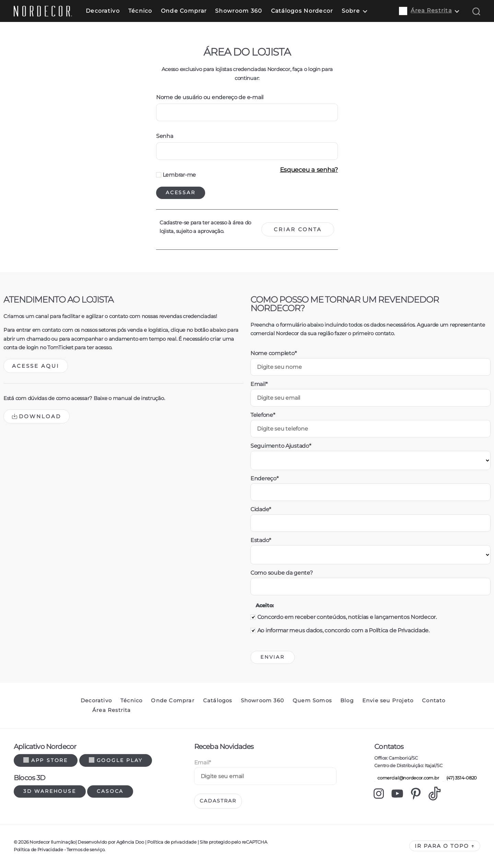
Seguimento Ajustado (280, 446)
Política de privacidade (171, 842)
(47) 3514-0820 (460, 778)
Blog (347, 700)
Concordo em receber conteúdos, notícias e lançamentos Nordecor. (347, 617)
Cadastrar (218, 801)
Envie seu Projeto (387, 700)
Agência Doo (130, 842)
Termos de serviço (85, 849)
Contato (433, 700)
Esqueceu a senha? (309, 170)
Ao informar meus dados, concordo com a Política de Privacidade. (343, 630)
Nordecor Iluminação (52, 842)
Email (258, 384)
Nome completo (273, 353)
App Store (45, 760)
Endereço (264, 478)
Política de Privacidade (38, 849)
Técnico (140, 11)
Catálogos (217, 700)
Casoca (110, 791)
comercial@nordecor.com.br (406, 778)
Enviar (272, 657)
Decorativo (103, 11)
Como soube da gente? (281, 573)
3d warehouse (49, 791)
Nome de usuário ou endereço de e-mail (209, 97)
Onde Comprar (184, 11)
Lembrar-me (176, 175)
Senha (164, 136)
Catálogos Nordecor (302, 11)
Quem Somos (312, 700)
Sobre (351, 11)
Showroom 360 (238, 11)
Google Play (116, 760)
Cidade (260, 509)
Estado (260, 540)
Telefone (262, 415)
